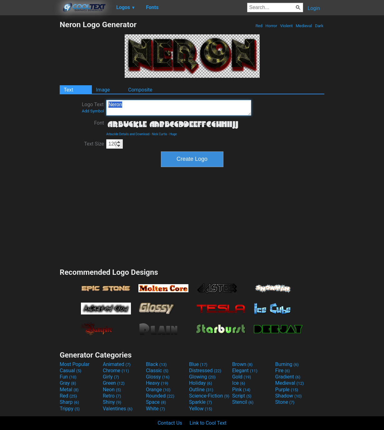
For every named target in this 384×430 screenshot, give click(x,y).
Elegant (244, 370)
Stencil (242, 402)
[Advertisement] (30, 113)
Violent (286, 25)
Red (258, 25)
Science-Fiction (209, 396)
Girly (111, 377)
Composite (140, 90)
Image (103, 90)
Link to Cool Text (208, 423)
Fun (68, 377)
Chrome (116, 370)
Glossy (158, 377)
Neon (112, 390)
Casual (70, 370)
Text (68, 90)
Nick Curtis (159, 134)
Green (114, 383)
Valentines (117, 409)
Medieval (304, 25)
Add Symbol (93, 111)
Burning (287, 364)
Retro (112, 396)
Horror (271, 25)
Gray (68, 383)
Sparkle (200, 402)
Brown (242, 364)
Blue (198, 364)
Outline (201, 390)
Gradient (287, 377)
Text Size (94, 144)
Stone (284, 402)
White (155, 409)
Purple (286, 390)
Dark (319, 25)
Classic (157, 370)
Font (99, 123)
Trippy (70, 409)
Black (156, 364)
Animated (117, 364)
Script (242, 396)
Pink (241, 390)
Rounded (160, 396)
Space (156, 402)
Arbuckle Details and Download (127, 134)
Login (314, 8)
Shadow (288, 396)
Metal (69, 390)
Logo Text (93, 107)
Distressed (205, 370)
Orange (158, 390)
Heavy (157, 383)
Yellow (200, 409)
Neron (178, 108)
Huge (173, 134)
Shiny (112, 402)
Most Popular (75, 364)
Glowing (202, 377)
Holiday (200, 383)
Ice (238, 383)
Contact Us (169, 423)
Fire (282, 370)
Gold (241, 377)
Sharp (69, 402)
